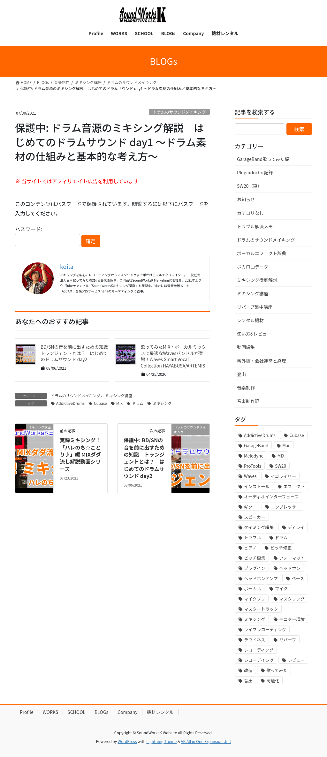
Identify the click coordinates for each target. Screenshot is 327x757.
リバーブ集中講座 (254, 307)
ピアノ (250, 548)
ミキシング (162, 403)
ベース (298, 578)
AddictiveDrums (70, 403)
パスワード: (47, 235)
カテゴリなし (250, 213)
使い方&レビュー (254, 333)
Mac (286, 446)
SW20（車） (249, 186)
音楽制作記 (248, 401)
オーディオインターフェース (271, 497)
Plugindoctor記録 (255, 172)
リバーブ (287, 640)
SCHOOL (76, 712)
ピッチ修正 (281, 548)
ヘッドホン (289, 568)
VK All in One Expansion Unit (206, 741)
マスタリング (292, 599)
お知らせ (246, 199)
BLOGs (101, 712)
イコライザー (283, 476)
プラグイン (254, 568)
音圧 (248, 681)
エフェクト (294, 486)
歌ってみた (276, 670)
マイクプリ (254, 599)
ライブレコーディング (265, 629)
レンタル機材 (250, 320)
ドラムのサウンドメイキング (179, 112)
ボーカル (252, 589)
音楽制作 (246, 387)
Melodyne (253, 456)
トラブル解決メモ (255, 226)
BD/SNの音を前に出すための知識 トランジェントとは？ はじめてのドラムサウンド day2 (76, 353)
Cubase (100, 403)
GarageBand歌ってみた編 (263, 159)
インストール (257, 486)
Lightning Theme (161, 741)
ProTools (252, 466)
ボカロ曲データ (252, 266)
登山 (241, 374)
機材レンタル (160, 712)
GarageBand (256, 446)
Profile (27, 712)
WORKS (50, 712)
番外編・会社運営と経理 (261, 361)
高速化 (272, 681)
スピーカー (254, 517)
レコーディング (258, 650)
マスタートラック (261, 609)
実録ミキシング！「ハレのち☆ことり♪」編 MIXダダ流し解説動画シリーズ (80, 454)
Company (128, 712)
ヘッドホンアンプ (261, 578)
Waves (250, 476)
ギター (250, 507)
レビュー (296, 660)
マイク (281, 589)
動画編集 (246, 347)
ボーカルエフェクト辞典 (261, 253)
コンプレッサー (285, 507)
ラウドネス (254, 640)
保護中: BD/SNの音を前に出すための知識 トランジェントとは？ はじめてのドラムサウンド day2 (144, 458)
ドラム (137, 403)
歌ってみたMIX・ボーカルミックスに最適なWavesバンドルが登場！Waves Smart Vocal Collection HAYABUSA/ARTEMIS (173, 356)
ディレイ (296, 527)
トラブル (252, 537)
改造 (248, 670)
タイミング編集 (259, 527)
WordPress (127, 741)
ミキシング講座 (118, 395)
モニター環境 (292, 619)
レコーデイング (259, 660)
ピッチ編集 (254, 558)
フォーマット (292, 558)
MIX (119, 403)
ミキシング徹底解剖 (257, 280)
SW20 (280, 466)
